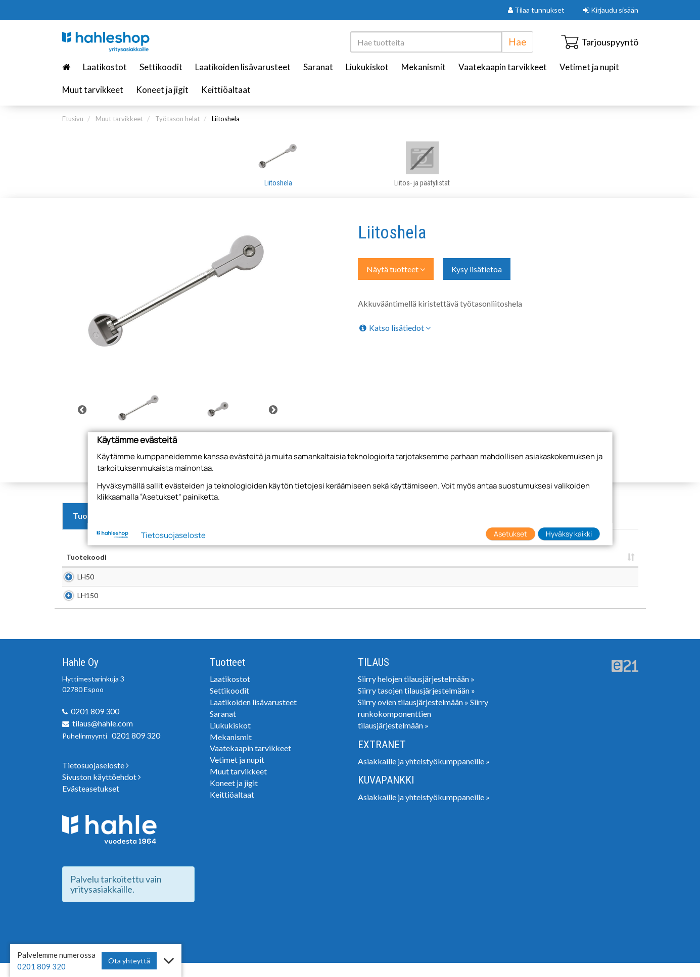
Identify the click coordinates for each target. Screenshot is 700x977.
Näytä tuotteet (395, 269)
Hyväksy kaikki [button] (569, 534)
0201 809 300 (95, 725)
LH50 (74, 580)
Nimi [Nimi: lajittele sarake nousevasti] (159, 557)
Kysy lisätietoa (476, 269)
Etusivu (72, 119)
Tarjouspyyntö (599, 42)
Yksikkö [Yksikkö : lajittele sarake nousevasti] (408, 557)
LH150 (76, 606)
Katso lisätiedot (394, 327)
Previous (82, 410)
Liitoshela (226, 119)
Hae (517, 41)
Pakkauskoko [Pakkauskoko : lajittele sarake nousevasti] (479, 557)
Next (273, 410)
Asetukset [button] (510, 534)
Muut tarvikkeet (92, 89)
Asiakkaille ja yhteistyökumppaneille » (424, 775)
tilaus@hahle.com (102, 737)
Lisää (625, 580)
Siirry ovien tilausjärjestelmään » (413, 716)
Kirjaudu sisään (610, 10)
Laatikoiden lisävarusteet (243, 67)
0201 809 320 (136, 749)
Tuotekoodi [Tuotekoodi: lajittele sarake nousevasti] (86, 557)
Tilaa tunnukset (536, 10)
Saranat (318, 67)
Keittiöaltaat (226, 89)
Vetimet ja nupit (589, 67)
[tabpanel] (139, 410)
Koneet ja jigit (162, 89)
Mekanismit (423, 67)
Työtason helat (177, 119)
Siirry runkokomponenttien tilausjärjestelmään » (423, 727)
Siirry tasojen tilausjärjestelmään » (416, 704)
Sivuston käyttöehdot (101, 791)
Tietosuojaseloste (95, 779)
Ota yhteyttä (129, 960)
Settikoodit (160, 67)
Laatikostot (105, 67)
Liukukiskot (367, 67)
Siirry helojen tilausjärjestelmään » (416, 693)
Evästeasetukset (90, 802)
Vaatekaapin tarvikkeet (502, 67)
